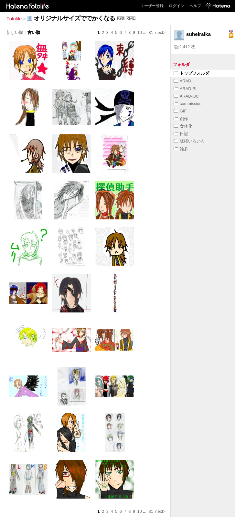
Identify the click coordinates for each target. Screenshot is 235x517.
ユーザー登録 (152, 6)
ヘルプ (195, 6)
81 (151, 32)
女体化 (183, 126)
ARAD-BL (186, 88)
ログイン (176, 6)
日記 (181, 133)
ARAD (182, 81)
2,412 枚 (184, 46)
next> (160, 32)
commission (188, 103)
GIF (180, 111)
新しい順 (14, 32)
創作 (181, 118)
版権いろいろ (189, 141)
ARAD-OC (186, 96)
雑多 (181, 148)
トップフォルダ (191, 73)
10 (139, 32)
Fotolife (14, 18)
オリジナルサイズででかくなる (74, 18)
